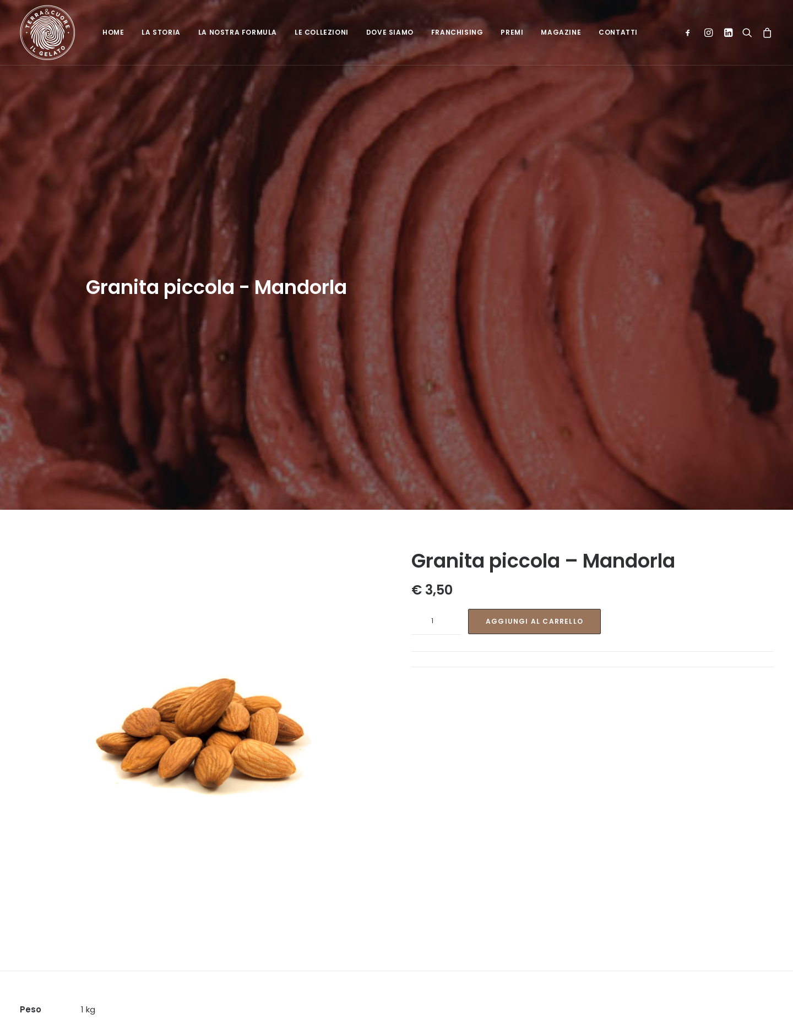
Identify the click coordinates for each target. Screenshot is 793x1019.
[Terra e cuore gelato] (47, 32)
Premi (512, 32)
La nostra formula (237, 32)
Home (113, 32)
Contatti (618, 32)
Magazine (561, 32)
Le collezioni (322, 32)
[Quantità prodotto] (436, 581)
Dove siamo (390, 32)
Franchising (457, 32)
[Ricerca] (747, 32)
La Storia (161, 32)
